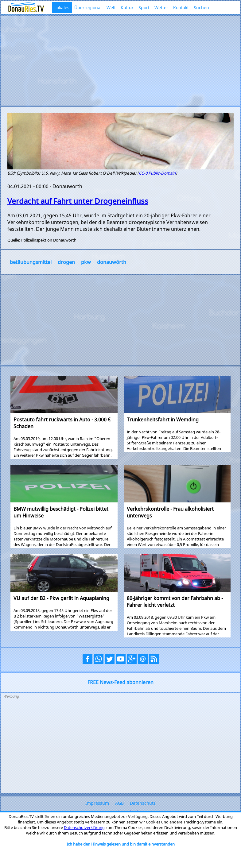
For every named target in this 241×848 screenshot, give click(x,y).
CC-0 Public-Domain (157, 173)
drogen (66, 262)
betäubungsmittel (31, 262)
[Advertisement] (120, 60)
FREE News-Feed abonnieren (120, 682)
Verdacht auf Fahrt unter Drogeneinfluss (77, 201)
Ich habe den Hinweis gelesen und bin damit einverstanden (121, 844)
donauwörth (111, 262)
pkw (86, 262)
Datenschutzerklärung (84, 827)
